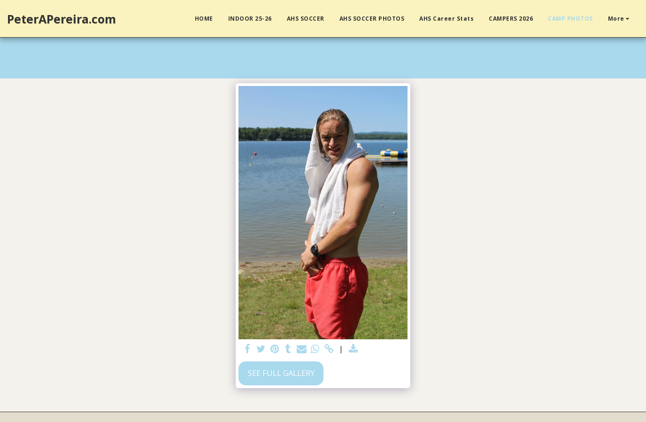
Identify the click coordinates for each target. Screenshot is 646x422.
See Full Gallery (281, 372)
